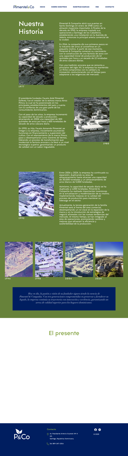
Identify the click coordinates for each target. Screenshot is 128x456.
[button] (59, 7)
